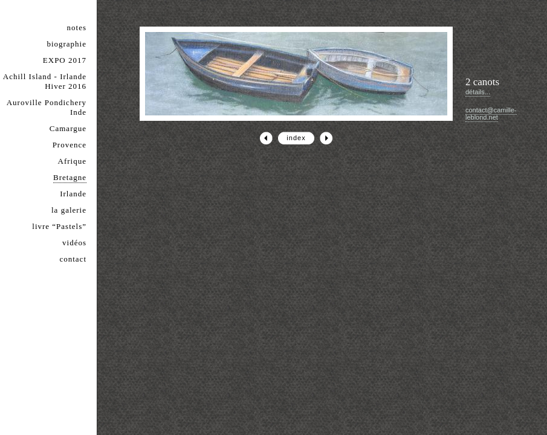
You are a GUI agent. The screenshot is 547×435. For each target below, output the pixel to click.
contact (72, 258)
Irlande (73, 193)
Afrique (72, 161)
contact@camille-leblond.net (491, 113)
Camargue (68, 128)
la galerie (68, 209)
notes (76, 27)
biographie (66, 43)
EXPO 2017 (64, 60)
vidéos (74, 242)
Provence (69, 144)
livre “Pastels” (59, 226)
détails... (477, 91)
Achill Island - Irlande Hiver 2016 (44, 81)
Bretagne (69, 177)
